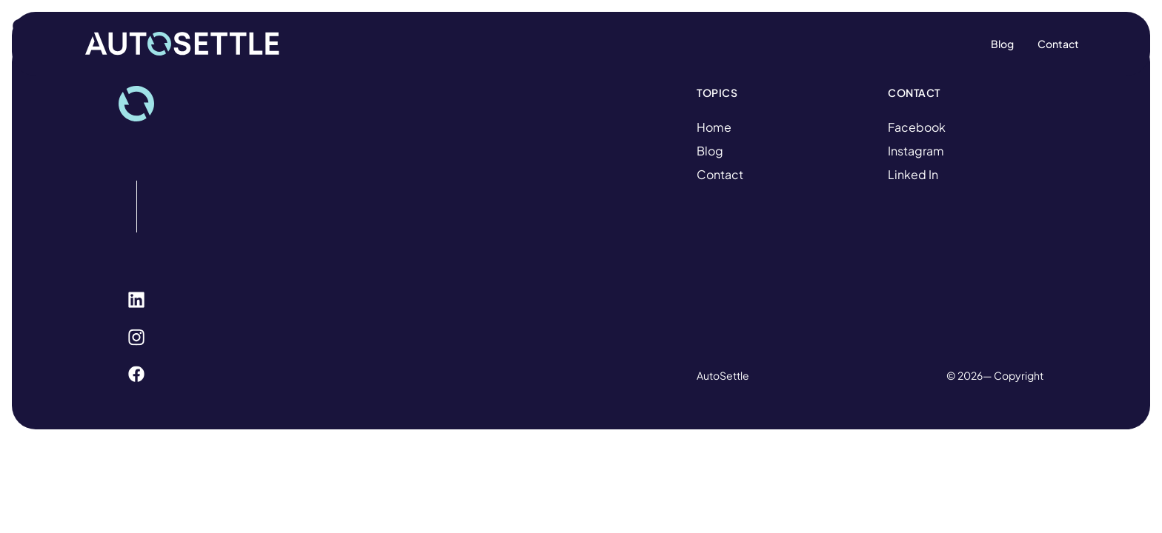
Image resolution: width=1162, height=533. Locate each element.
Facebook (917, 127)
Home (714, 127)
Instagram (916, 150)
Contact (720, 174)
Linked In (913, 174)
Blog (710, 150)
